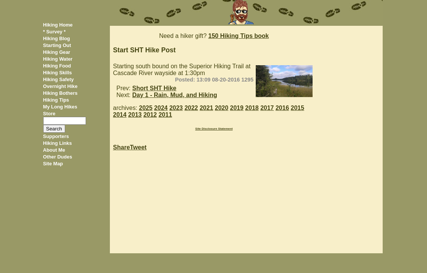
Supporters (56, 136)
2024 (161, 108)
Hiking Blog (56, 38)
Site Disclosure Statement (214, 128)
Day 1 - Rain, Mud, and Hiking (174, 95)
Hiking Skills (57, 72)
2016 (282, 108)
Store (49, 113)
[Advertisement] (351, 139)
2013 (135, 114)
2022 (191, 108)
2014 (120, 114)
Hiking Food (57, 66)
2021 (206, 108)
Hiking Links (57, 143)
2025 (146, 108)
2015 (297, 108)
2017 (267, 108)
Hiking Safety (58, 79)
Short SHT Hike (154, 88)
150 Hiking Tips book (238, 36)
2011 (165, 114)
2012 (150, 114)
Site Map (53, 163)
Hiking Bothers (60, 93)
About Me (54, 150)
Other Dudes (57, 157)
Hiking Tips (56, 100)
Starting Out (57, 45)
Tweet (138, 147)
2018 (252, 108)
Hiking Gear (56, 52)
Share (121, 147)
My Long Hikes (60, 107)
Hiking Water (58, 59)
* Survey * (54, 32)
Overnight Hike (60, 86)
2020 (221, 108)
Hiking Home (58, 25)
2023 (176, 108)
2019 (237, 108)
